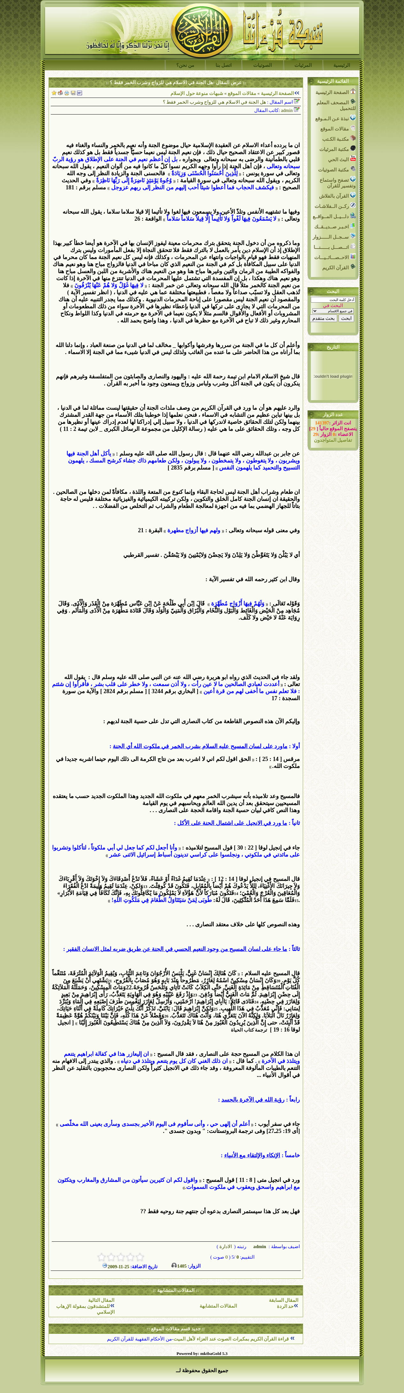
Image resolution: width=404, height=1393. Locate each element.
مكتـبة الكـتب (338, 138)
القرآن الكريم (338, 267)
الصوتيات (262, 65)
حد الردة (285, 1306)
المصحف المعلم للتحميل (335, 105)
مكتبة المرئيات (337, 148)
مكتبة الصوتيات (336, 169)
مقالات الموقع (241, 93)
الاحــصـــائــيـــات (335, 256)
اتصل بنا (224, 65)
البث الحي (341, 158)
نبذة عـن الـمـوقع (335, 118)
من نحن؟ (185, 65)
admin (259, 1246)
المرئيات (303, 65)
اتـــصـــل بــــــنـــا (334, 246)
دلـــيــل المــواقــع (334, 215)
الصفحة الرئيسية (277, 93)
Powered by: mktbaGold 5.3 (202, 1353)
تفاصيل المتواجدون (333, 440)
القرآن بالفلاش (337, 195)
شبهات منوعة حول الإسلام (197, 93)
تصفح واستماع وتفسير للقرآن (337, 182)
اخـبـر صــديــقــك (334, 226)
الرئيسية (341, 65)
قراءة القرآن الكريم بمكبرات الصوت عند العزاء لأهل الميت (231, 1339)
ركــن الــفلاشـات (335, 205)
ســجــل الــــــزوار (334, 236)
